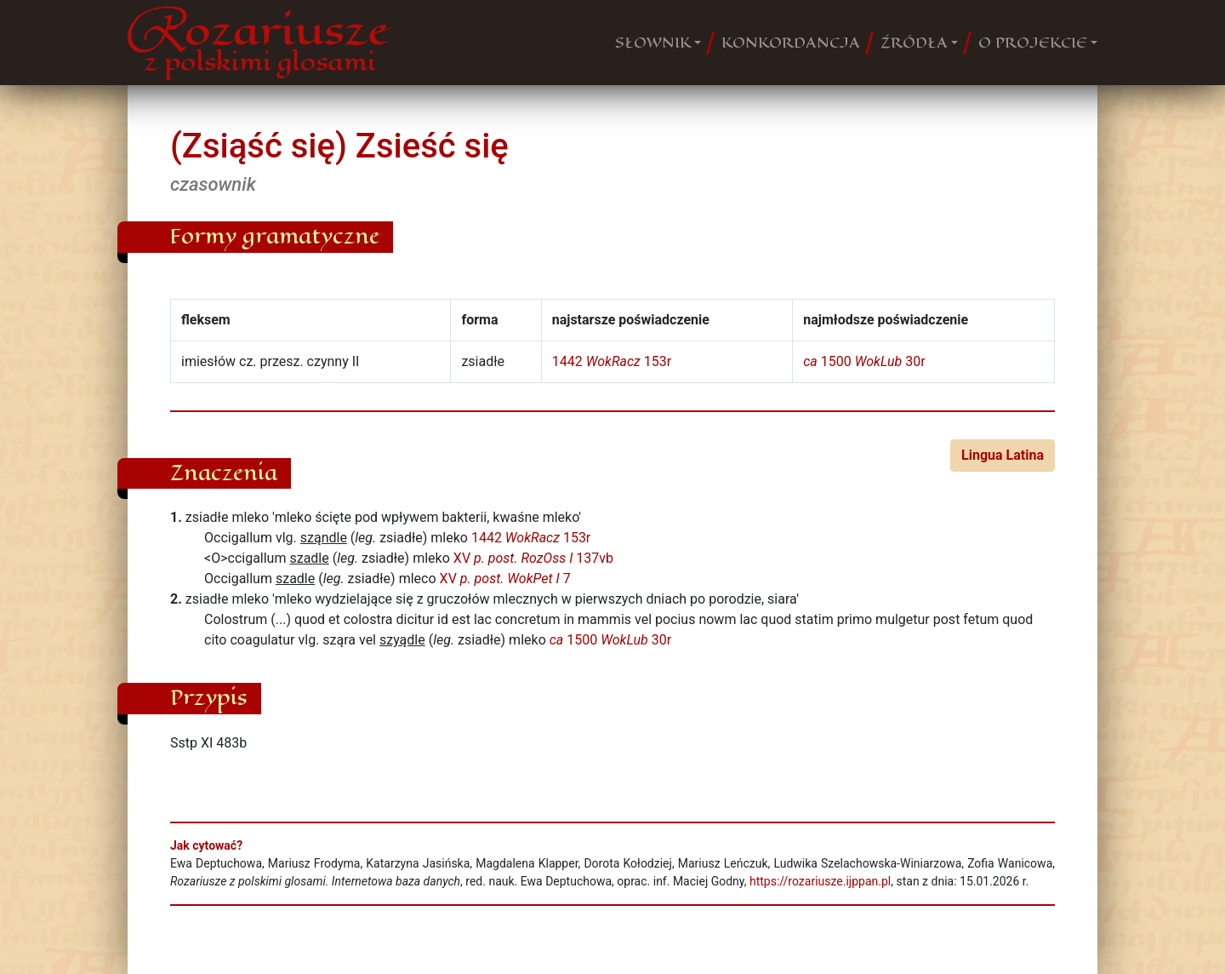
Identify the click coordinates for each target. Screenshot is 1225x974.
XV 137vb (533, 558)
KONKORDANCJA (790, 43)
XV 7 (505, 578)
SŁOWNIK (653, 43)
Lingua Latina (1002, 455)
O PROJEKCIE (1032, 43)
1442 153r (611, 361)
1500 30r (864, 361)
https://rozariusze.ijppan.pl (820, 881)
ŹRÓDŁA (914, 43)
